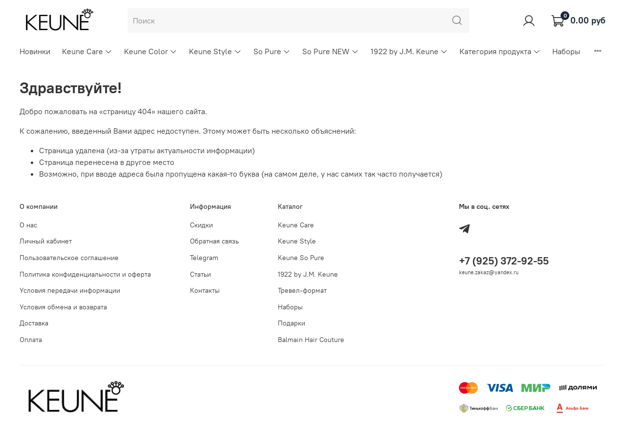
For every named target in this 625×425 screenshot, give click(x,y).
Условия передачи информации (70, 290)
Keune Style (215, 51)
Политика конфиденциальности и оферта (85, 274)
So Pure (272, 51)
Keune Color (150, 51)
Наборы (566, 51)
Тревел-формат (302, 290)
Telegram (204, 257)
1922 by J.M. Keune (409, 51)
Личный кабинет (46, 241)
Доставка (34, 323)
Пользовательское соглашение (69, 257)
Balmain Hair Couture (311, 339)
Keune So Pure (301, 257)
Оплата (31, 339)
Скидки (201, 225)
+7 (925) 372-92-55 (504, 260)
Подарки (291, 323)
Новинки (35, 51)
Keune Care (87, 51)
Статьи (200, 274)
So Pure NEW (330, 51)
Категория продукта (500, 51)
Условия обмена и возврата (63, 307)
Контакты (205, 290)
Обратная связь (214, 241)
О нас (28, 225)
